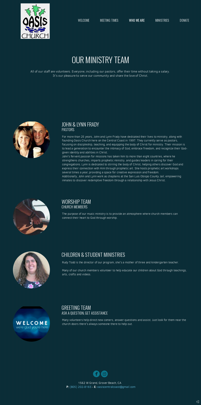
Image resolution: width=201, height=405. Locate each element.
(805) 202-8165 (81, 387)
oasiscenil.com (116, 387)
